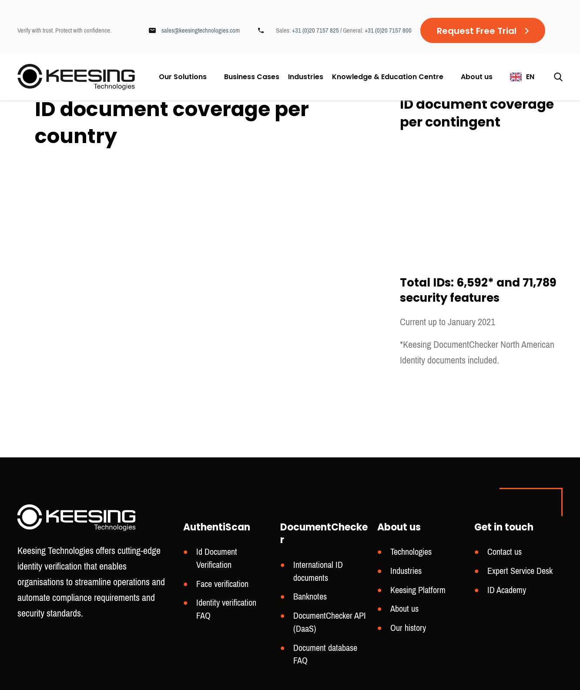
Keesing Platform (418, 590)
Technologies (411, 552)
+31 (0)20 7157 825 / (317, 30)
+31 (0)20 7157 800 (388, 30)
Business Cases (251, 77)
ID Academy (506, 590)
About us (477, 77)
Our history (408, 628)
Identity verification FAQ (226, 609)
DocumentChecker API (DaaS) (329, 622)
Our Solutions (183, 77)
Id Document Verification (216, 558)
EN (530, 77)
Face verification (222, 584)
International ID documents (318, 571)
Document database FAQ (325, 654)
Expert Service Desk (520, 571)
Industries (305, 77)
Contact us (504, 552)
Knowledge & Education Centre (387, 77)
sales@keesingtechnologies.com (200, 30)
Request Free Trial (476, 31)
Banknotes (310, 597)
